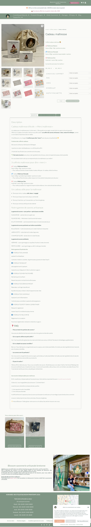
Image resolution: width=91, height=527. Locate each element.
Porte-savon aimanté (35, 440)
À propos (73, 15)
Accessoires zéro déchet (14, 438)
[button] (88, 507)
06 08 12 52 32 (73, 3)
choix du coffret (55, 74)
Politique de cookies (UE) (53, 521)
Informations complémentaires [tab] (47, 115)
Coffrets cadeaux (53, 29)
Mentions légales (72, 524)
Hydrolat (51, 88)
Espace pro (18, 17)
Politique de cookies (64, 524)
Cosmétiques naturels (21, 15)
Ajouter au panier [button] (35, 446)
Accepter (59, 521)
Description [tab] (34, 115)
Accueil (47, 29)
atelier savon (13, 478)
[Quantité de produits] (61, 101)
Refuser (71, 521)
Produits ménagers (38, 15)
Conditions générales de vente (36, 521)
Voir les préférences (82, 521)
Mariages (65, 15)
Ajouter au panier (72, 101)
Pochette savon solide (14, 440)
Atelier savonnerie (53, 15)
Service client (10, 521)
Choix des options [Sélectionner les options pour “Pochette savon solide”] (14, 446)
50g (48, 78)
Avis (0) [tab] (58, 115)
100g (48, 83)
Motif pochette (54, 93)
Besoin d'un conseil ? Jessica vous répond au (57, 2)
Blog (79, 15)
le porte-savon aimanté (64, 379)
